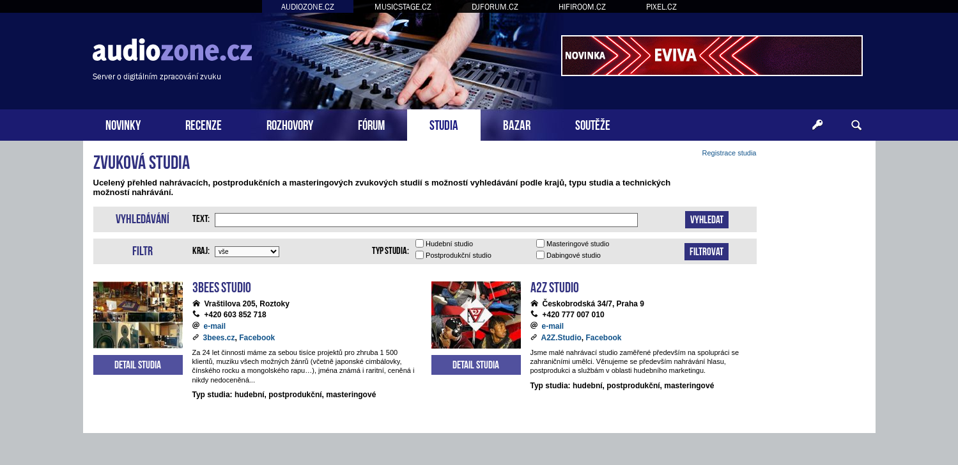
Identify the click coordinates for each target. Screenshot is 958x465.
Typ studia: (390, 249)
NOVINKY (123, 123)
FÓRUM (371, 123)
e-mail (215, 326)
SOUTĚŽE (592, 123)
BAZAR (516, 123)
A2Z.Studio (561, 337)
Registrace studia (729, 153)
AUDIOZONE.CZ (307, 7)
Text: (201, 217)
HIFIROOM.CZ (582, 7)
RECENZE (203, 123)
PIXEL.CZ (661, 7)
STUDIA (443, 123)
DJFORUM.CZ (495, 7)
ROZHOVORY (290, 123)
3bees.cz (219, 337)
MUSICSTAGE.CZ (403, 7)
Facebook (257, 337)
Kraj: (201, 249)
